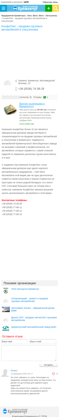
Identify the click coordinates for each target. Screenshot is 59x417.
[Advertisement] (29, 55)
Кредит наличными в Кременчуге (32, 105)
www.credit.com (26, 124)
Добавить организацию (49, 8)
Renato (14, 370)
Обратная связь (50, 2)
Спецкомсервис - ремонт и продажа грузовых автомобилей (29, 299)
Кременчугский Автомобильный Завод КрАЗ (33, 327)
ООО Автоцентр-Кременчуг (25, 289)
